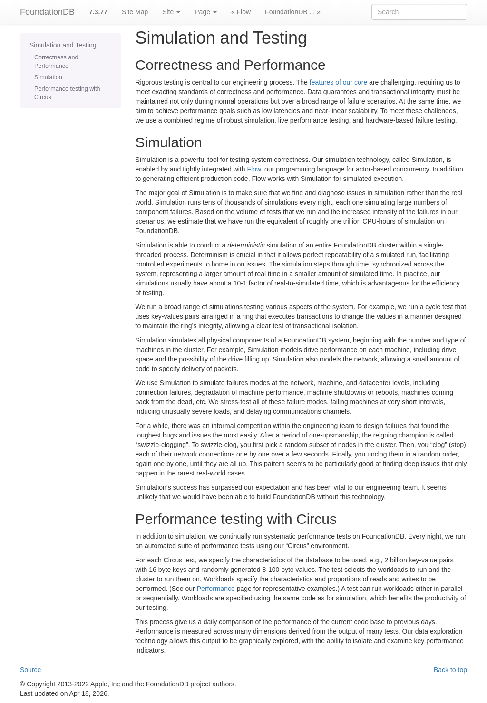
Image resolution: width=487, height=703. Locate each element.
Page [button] (206, 12)
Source (30, 670)
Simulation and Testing (63, 45)
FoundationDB (47, 12)
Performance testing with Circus (67, 93)
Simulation (48, 77)
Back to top (450, 670)
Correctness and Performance (56, 61)
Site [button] (171, 12)
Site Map (135, 12)
